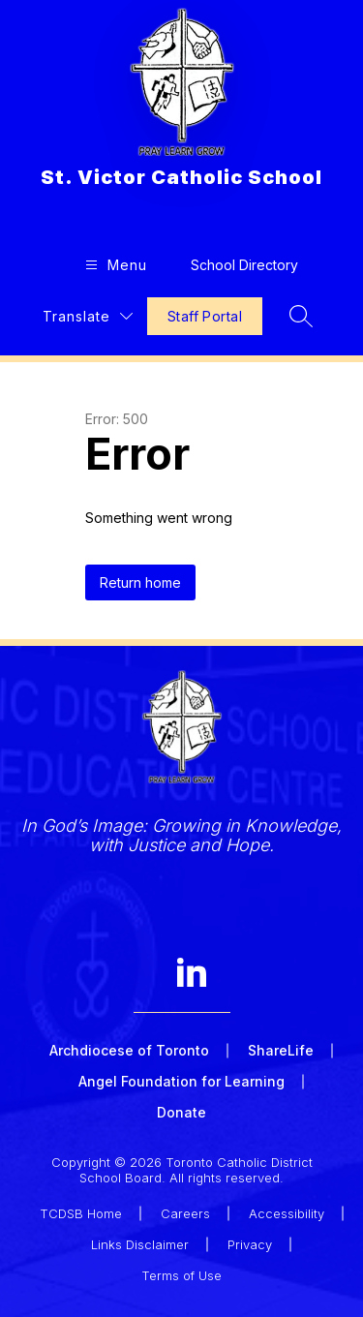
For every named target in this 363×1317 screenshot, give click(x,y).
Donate (181, 1112)
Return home (140, 582)
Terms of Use (181, 1275)
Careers (185, 1213)
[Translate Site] (87, 316)
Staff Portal (204, 316)
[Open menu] (113, 265)
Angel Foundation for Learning (181, 1081)
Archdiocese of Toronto (129, 1050)
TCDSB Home (81, 1213)
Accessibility (286, 1213)
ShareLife (281, 1050)
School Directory (244, 265)
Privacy (249, 1244)
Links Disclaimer (140, 1244)
